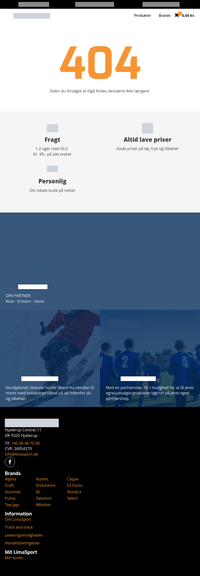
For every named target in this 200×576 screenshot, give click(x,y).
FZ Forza (74, 485)
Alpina (10, 479)
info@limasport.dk (21, 454)
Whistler (43, 504)
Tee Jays (12, 504)
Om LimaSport (18, 519)
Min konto (14, 557)
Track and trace (19, 527)
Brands (164, 15)
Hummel (12, 492)
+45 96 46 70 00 (25, 443)
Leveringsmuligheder (24, 535)
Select (72, 498)
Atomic (42, 479)
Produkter (142, 15)
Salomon (44, 498)
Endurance (45, 485)
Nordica (74, 492)
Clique (72, 479)
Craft (9, 485)
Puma (10, 498)
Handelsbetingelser (22, 543)
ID (38, 492)
